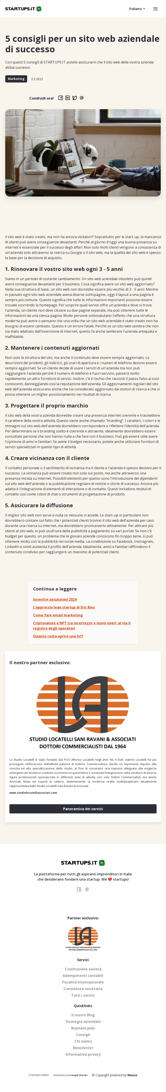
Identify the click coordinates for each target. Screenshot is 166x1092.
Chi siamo (83, 1041)
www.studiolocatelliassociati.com (33, 793)
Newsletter (83, 1047)
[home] (23, 9)
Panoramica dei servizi (83, 808)
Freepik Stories (78, 1075)
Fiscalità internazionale (83, 982)
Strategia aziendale (83, 1021)
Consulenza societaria (83, 988)
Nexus (132, 1075)
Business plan (83, 1028)
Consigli (83, 1034)
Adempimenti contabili (83, 975)
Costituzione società (83, 969)
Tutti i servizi (83, 995)
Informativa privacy (83, 1054)
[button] (135, 8)
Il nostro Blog (83, 1015)
